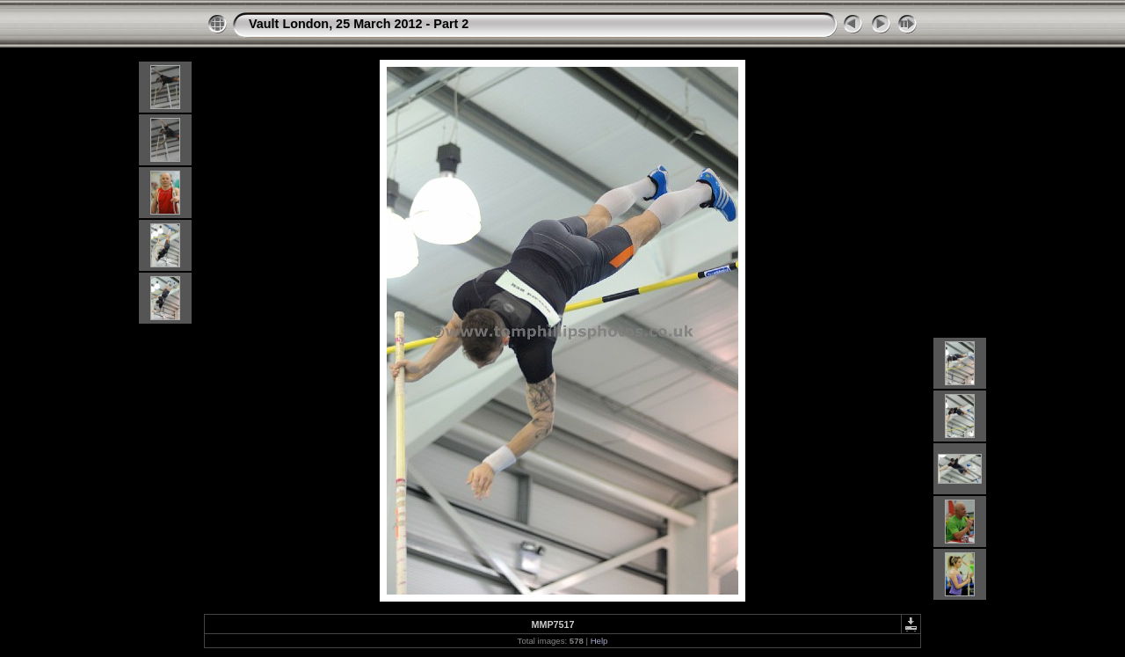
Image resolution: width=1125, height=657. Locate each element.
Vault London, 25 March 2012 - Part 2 (358, 24)
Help (599, 641)
